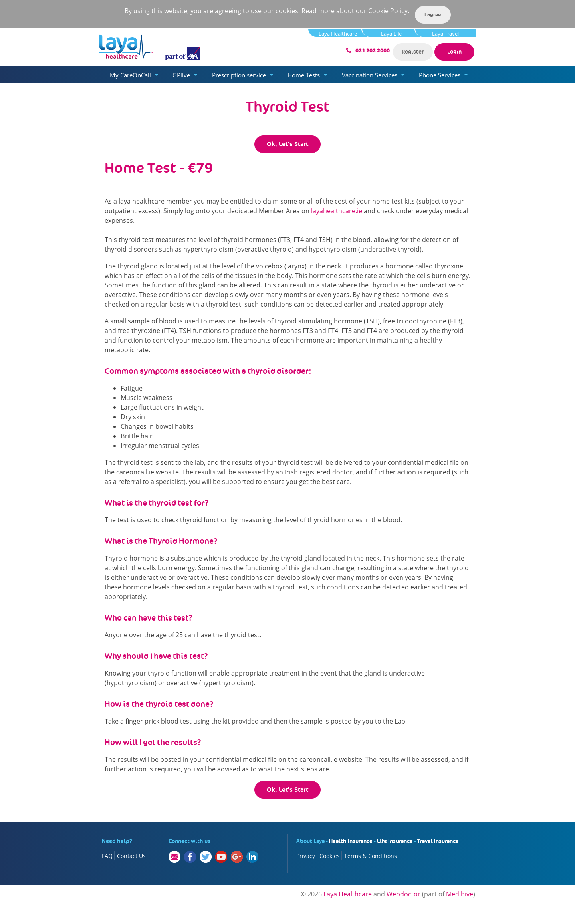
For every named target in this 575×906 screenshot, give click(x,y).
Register (413, 51)
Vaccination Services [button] (369, 75)
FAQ (107, 856)
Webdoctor (403, 894)
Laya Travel (445, 33)
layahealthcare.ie (336, 210)
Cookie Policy (388, 10)
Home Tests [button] (304, 75)
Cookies (329, 856)
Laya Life (391, 33)
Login (454, 51)
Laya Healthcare (338, 33)
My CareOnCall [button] (130, 75)
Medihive (459, 894)
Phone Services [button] (439, 75)
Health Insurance (351, 841)
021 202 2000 (372, 50)
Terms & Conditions (370, 856)
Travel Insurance (438, 841)
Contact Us (131, 856)
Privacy (305, 856)
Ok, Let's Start (287, 144)
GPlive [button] (181, 75)
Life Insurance (395, 841)
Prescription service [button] (239, 75)
